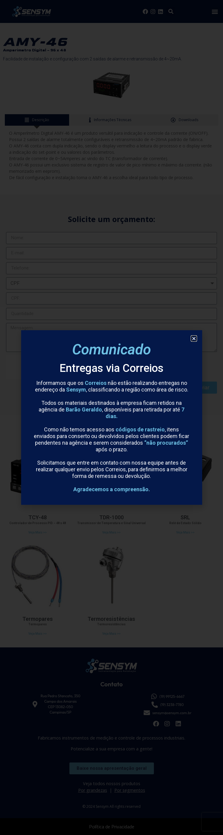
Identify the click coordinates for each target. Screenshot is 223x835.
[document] (111, 417)
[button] (194, 338)
